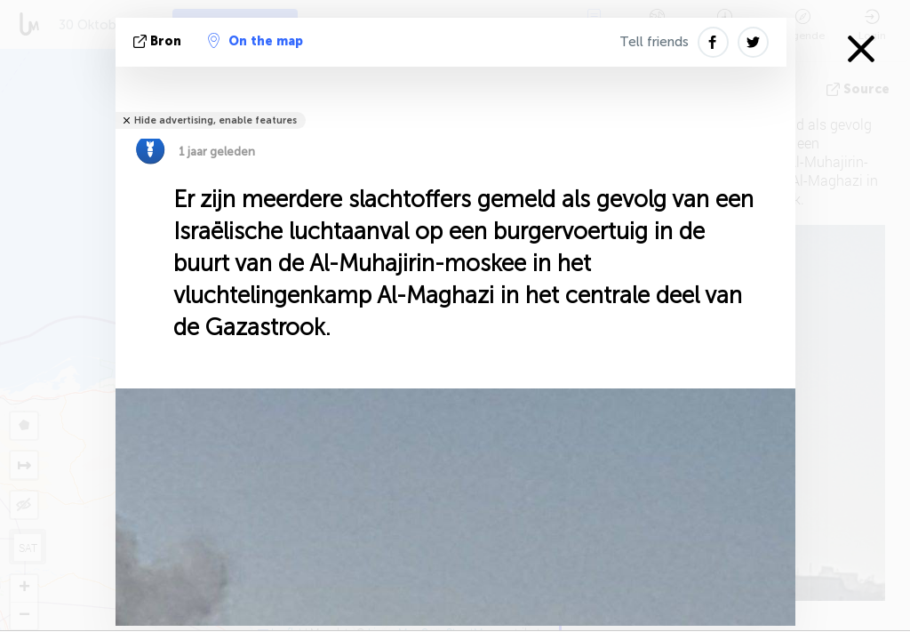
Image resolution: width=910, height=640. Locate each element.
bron (159, 41)
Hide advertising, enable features (215, 120)
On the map (255, 41)
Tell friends (654, 42)
